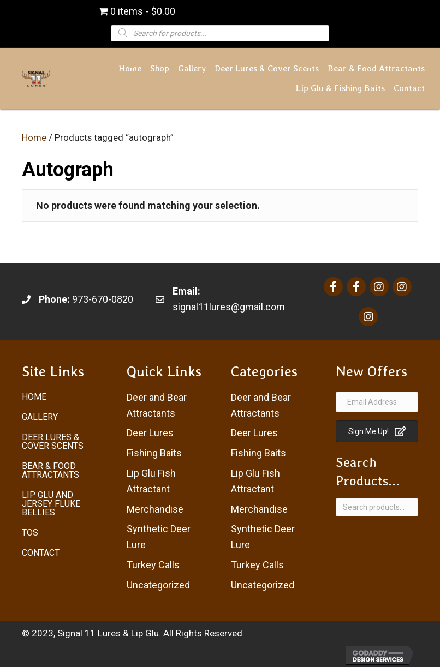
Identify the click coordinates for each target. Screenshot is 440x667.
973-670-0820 (102, 299)
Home (34, 138)
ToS (30, 532)
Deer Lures (150, 432)
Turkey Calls (153, 564)
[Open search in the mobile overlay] (220, 32)
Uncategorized (158, 585)
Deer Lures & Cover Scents (53, 441)
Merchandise (155, 509)
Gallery (40, 417)
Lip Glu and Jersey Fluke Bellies (51, 504)
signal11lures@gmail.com (229, 307)
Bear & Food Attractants (50, 470)
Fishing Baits (154, 453)
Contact (41, 553)
